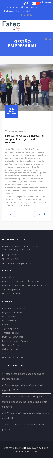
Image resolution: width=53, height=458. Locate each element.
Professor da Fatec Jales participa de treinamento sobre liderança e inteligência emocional (24, 401)
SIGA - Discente (9, 320)
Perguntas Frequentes (12, 312)
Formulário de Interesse (13, 357)
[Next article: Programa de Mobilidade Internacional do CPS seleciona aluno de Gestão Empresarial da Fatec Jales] (41, 214)
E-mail (5, 324)
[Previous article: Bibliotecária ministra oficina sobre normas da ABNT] (10, 214)
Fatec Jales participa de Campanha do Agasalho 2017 (23, 388)
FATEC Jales (21, 448)
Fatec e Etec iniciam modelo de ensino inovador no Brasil (23, 376)
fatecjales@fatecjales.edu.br (18, 11)
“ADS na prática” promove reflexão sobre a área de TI (25, 416)
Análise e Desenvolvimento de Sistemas (20, 281)
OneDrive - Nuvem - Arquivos (15, 341)
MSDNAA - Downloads (12, 337)
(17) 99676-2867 (31, 7)
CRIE (4, 353)
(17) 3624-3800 (12, 7)
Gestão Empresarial (17, 131)
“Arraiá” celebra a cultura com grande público (23, 427)
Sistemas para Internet (12, 293)
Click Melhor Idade (10, 349)
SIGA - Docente (9, 316)
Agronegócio (8, 277)
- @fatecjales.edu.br (11, 332)
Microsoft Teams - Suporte (14, 308)
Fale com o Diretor (11, 345)
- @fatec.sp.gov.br (10, 328)
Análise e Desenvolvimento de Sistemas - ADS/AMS (25, 285)
